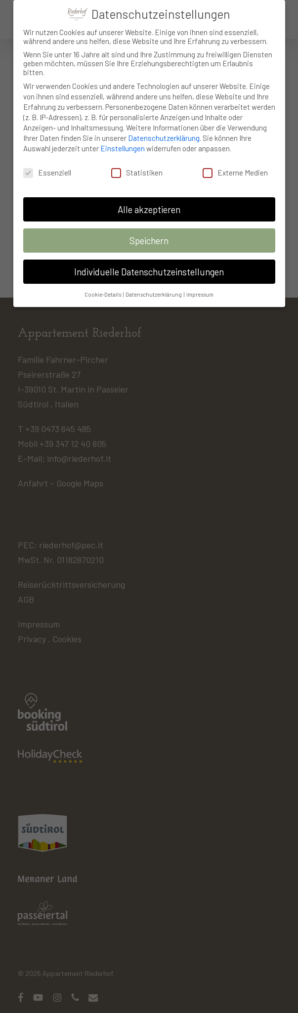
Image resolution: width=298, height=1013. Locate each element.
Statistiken (137, 167)
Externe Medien (235, 167)
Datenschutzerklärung (164, 133)
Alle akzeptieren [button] (149, 204)
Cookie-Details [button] (103, 289)
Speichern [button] (149, 235)
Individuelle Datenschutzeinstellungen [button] (149, 266)
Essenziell (47, 167)
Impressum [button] (199, 289)
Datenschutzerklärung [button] (154, 289)
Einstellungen (122, 143)
